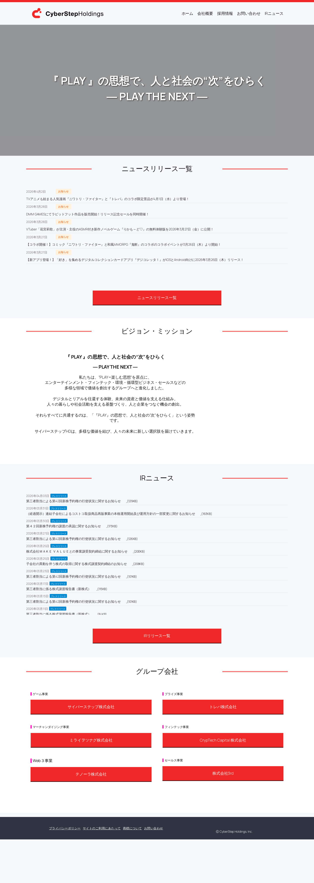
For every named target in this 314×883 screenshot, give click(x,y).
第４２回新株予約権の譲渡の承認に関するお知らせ (63, 526)
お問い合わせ (153, 828)
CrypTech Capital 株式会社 (223, 740)
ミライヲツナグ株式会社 (91, 740)
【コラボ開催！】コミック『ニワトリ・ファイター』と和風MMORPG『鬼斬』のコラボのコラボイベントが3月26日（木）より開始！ (123, 244)
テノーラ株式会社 (91, 774)
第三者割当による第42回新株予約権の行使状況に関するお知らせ (73, 501)
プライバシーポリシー (65, 828)
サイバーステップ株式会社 (91, 706)
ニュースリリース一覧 (156, 297)
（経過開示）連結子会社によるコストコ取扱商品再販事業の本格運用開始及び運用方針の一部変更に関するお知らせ (110, 513)
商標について (132, 828)
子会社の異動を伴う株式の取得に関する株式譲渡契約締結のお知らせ (76, 563)
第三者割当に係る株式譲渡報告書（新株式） (58, 589)
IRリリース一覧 (157, 635)
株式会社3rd (223, 773)
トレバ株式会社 (223, 706)
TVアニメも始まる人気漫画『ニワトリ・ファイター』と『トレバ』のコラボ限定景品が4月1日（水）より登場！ (107, 199)
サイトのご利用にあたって (102, 828)
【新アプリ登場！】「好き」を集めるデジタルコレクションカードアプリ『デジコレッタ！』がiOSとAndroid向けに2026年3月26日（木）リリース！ (135, 259)
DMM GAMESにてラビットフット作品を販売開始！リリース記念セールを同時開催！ (87, 214)
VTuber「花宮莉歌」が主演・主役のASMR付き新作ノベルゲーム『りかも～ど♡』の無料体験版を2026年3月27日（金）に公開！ (120, 229)
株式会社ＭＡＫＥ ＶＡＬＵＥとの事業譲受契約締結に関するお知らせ (77, 551)
